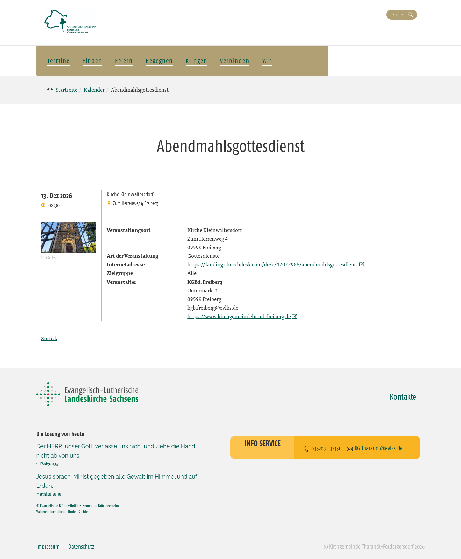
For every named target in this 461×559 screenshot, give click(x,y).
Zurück (49, 338)
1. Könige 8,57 (47, 464)
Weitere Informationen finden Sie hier (62, 511)
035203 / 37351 (325, 448)
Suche (398, 14)
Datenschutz (81, 546)
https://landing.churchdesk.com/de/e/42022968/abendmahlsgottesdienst (272, 264)
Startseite (66, 89)
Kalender (94, 89)
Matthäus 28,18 (48, 494)
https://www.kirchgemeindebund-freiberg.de (239, 316)
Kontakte (403, 397)
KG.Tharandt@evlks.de (379, 448)
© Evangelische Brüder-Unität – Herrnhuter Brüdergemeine (77, 505)
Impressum (48, 546)
